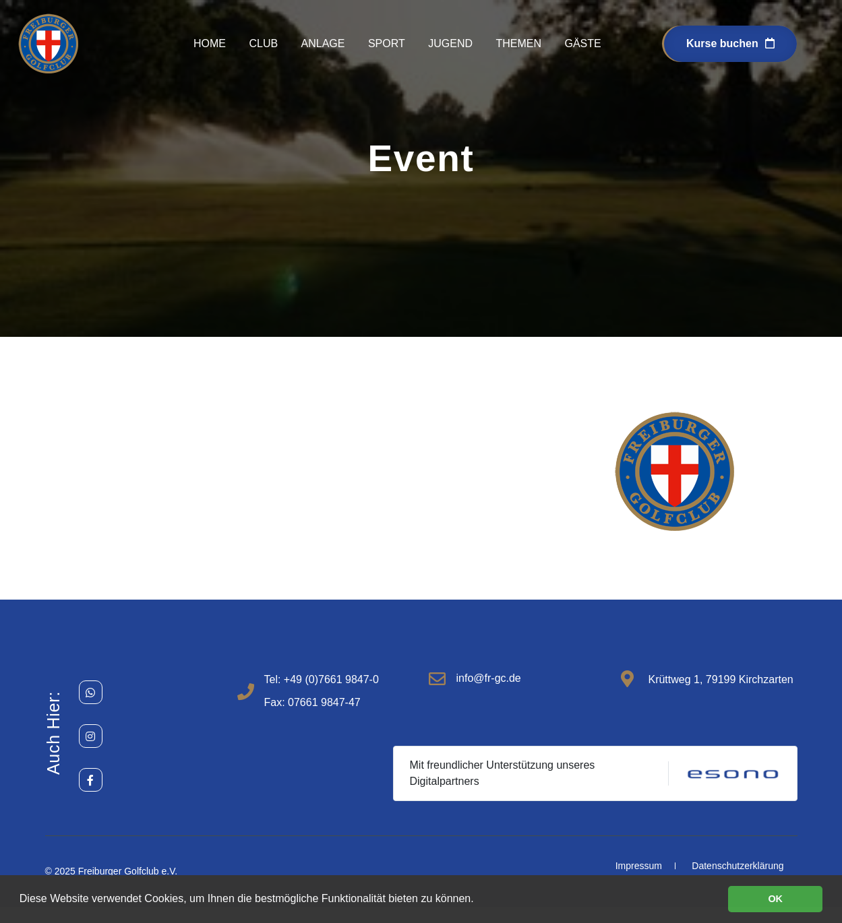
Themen (518, 43)
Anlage (323, 43)
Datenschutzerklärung (737, 865)
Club (263, 43)
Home (209, 43)
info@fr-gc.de (488, 678)
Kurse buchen (730, 43)
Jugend (450, 43)
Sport (386, 43)
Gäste (582, 43)
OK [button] (775, 898)
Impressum (638, 865)
